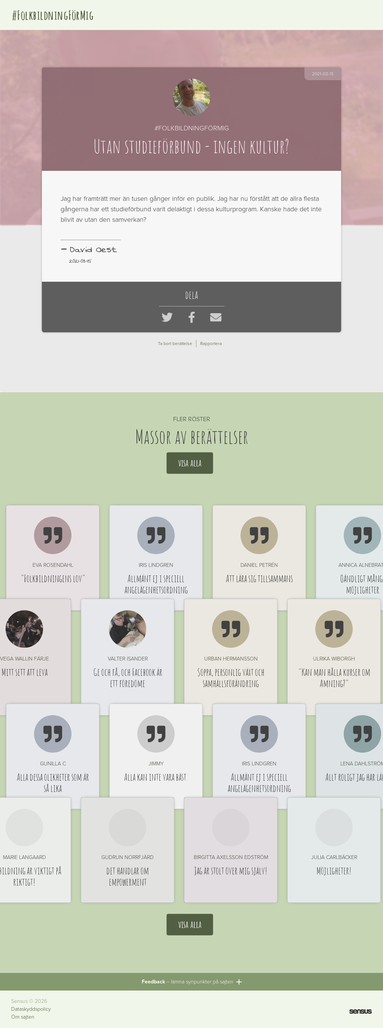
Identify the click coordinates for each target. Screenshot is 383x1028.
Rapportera (211, 343)
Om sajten (22, 1017)
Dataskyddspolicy (31, 1009)
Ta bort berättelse (175, 343)
